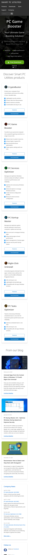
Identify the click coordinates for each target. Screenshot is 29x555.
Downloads (12, 6)
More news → (7, 536)
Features (14, 66)
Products (4, 6)
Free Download (14, 62)
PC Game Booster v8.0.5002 (11, 492)
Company (11, 10)
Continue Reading (8, 393)
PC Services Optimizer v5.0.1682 (12, 514)
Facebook (16, 549)
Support (4, 10)
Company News (9, 486)
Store (19, 6)
